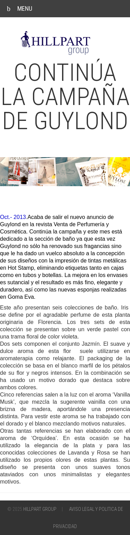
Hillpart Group (40, 509)
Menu (19, 8)
